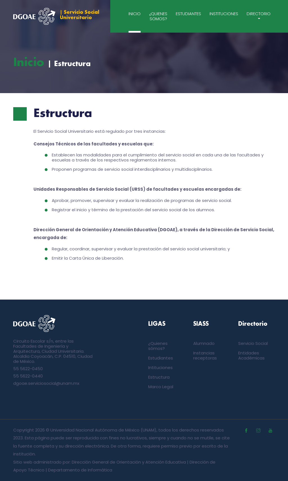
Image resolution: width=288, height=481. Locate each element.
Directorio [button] (259, 14)
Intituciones (160, 367)
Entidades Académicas (251, 355)
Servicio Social (253, 343)
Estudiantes (188, 14)
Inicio (135, 14)
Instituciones (224, 14)
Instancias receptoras (205, 355)
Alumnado (204, 343)
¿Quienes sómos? (158, 345)
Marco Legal (160, 387)
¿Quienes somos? (158, 16)
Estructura (159, 377)
